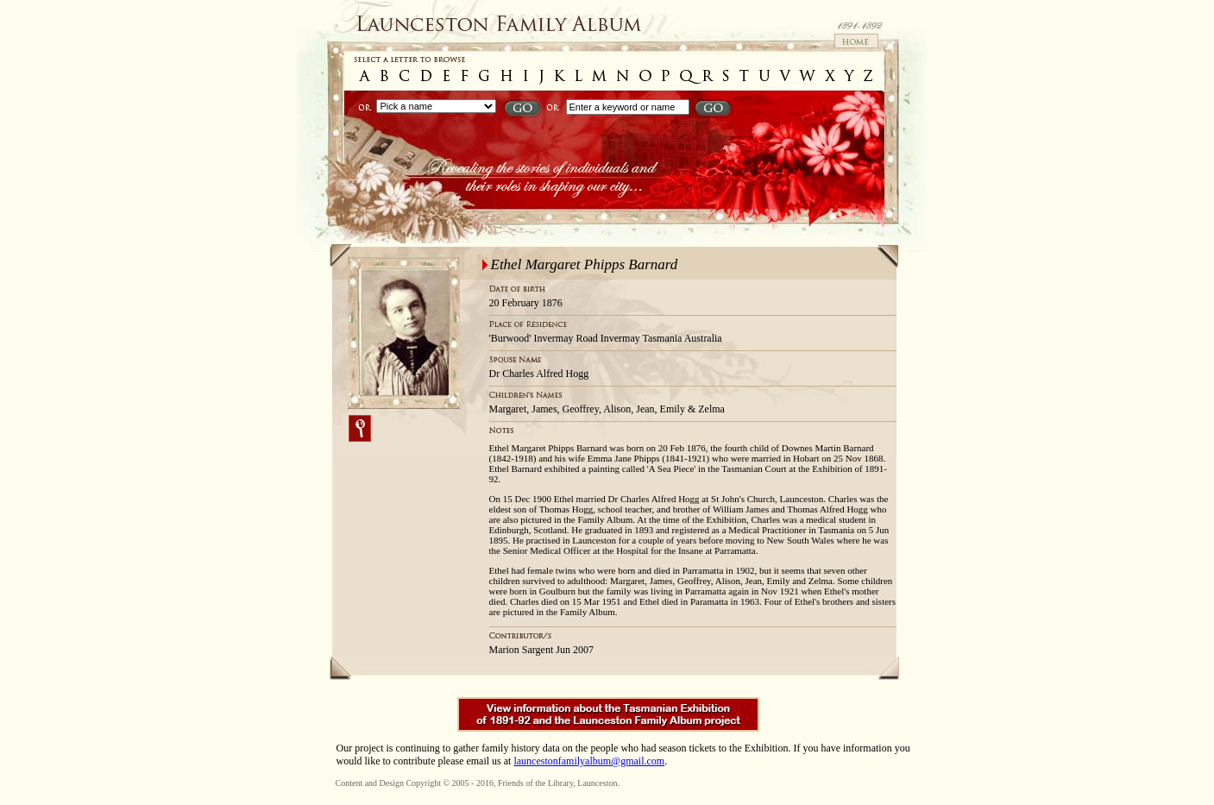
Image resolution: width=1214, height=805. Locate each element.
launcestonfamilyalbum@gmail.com (588, 761)
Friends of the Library (535, 783)
